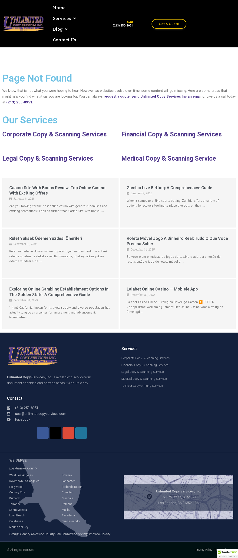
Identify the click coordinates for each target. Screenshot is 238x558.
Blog (60, 29)
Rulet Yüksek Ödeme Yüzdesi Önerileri (45, 238)
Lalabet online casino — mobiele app (162, 289)
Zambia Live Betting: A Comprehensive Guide (169, 187)
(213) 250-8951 (19, 102)
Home (59, 7)
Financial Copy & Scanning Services (171, 134)
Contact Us (64, 40)
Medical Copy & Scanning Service (168, 158)
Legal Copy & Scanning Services (47, 158)
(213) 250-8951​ (123, 25)
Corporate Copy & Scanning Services (54, 134)
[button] (227, 553)
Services (64, 18)
